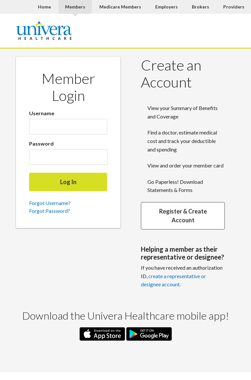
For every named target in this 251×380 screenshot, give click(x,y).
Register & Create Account (183, 216)
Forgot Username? (50, 203)
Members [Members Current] (75, 6)
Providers (233, 6)
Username (41, 113)
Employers (166, 6)
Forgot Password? (49, 211)
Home (44, 6)
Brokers (200, 6)
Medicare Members (120, 6)
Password (41, 143)
